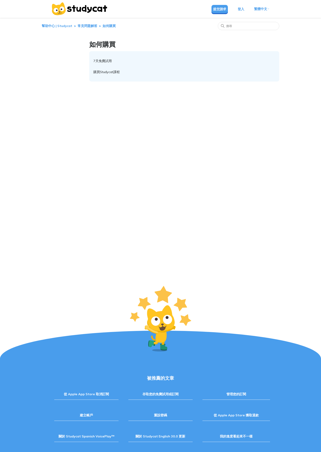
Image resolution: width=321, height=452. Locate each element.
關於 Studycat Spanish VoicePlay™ (86, 436)
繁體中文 (262, 9)
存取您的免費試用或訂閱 (160, 394)
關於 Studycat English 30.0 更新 (160, 436)
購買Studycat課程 (106, 72)
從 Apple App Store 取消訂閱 (86, 394)
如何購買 (109, 26)
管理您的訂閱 (236, 394)
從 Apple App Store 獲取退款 (236, 415)
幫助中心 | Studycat (57, 26)
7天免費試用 (102, 61)
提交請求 (219, 9)
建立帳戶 (86, 415)
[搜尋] (248, 26)
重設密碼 (160, 415)
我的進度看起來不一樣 (236, 436)
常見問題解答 (87, 26)
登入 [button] (241, 9)
